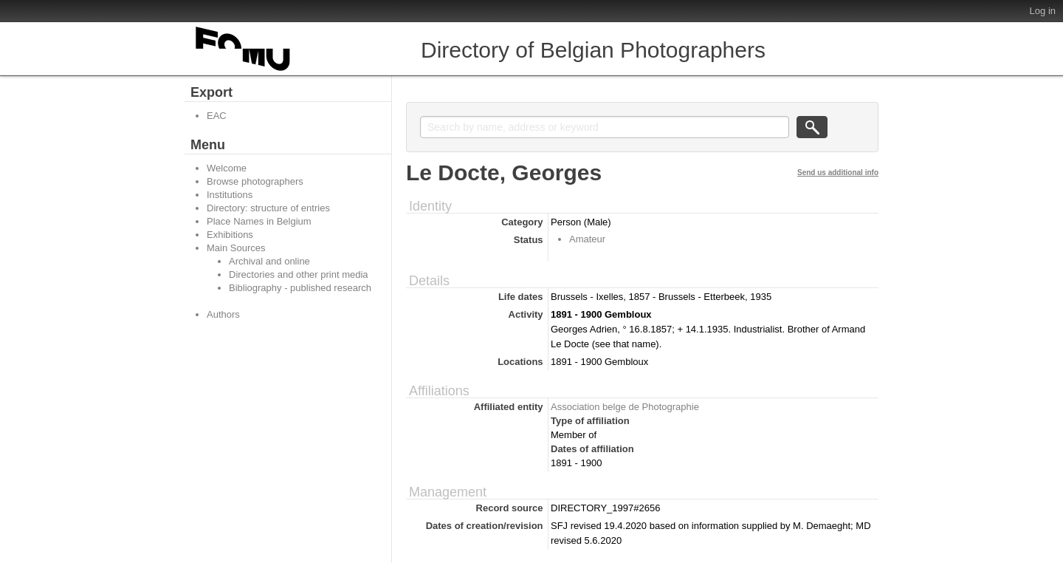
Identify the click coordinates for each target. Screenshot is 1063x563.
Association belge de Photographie (625, 406)
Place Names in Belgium (259, 221)
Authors (223, 314)
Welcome (227, 168)
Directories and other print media (298, 274)
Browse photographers (255, 181)
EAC (217, 115)
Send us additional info (837, 172)
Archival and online (269, 261)
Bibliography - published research (300, 287)
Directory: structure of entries (268, 208)
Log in (1043, 10)
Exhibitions (230, 234)
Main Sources (236, 247)
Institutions (229, 194)
